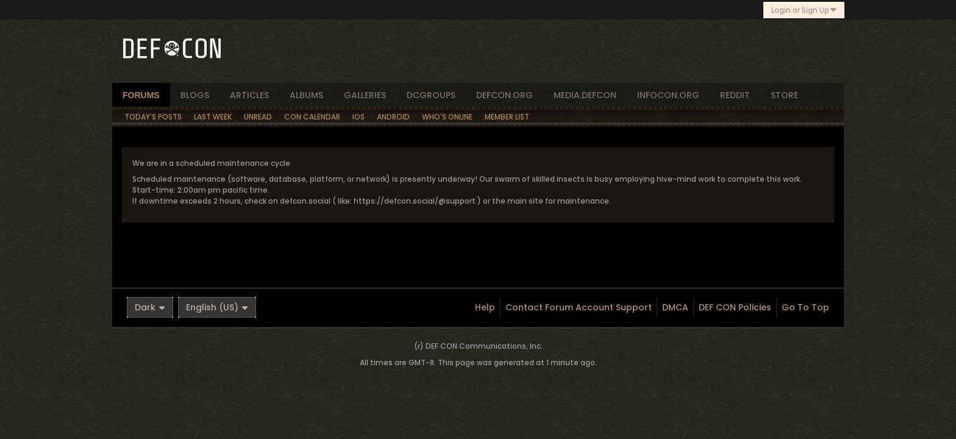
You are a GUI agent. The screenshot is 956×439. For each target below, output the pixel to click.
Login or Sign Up (803, 10)
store (784, 95)
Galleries (365, 95)
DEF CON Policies (735, 307)
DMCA (675, 307)
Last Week (213, 117)
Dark (150, 307)
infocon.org (668, 95)
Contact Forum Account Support (578, 307)
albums (306, 95)
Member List (507, 117)
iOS (358, 117)
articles (249, 95)
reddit (735, 95)
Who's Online (447, 117)
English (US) (217, 307)
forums (141, 95)
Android (393, 117)
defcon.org (504, 95)
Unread (258, 117)
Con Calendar (312, 117)
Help (485, 307)
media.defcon (585, 95)
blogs (194, 95)
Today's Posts (153, 117)
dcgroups (431, 95)
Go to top (805, 307)
